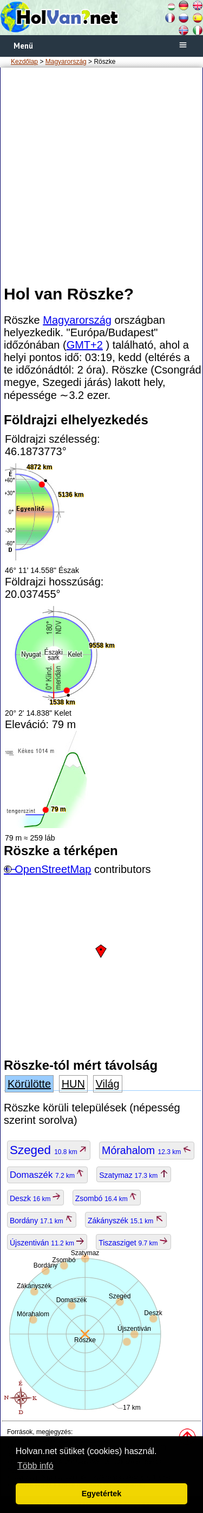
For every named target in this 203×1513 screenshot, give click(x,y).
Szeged (49, 1150)
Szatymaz (133, 1175)
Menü (23, 46)
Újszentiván (47, 1242)
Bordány (42, 1220)
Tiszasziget (133, 1242)
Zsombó (107, 1198)
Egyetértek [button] (102, 1493)
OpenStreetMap (53, 869)
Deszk (35, 1198)
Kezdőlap (24, 61)
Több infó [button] (35, 1465)
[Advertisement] (101, 175)
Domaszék (47, 1175)
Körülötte (29, 1084)
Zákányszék (126, 1220)
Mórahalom (146, 1150)
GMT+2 (85, 345)
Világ (108, 1084)
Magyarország (66, 61)
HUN (73, 1084)
